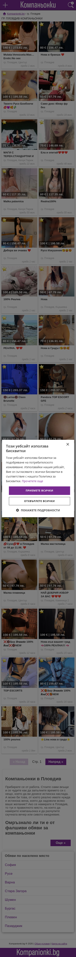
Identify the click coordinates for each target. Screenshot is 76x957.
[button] (38, 510)
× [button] (67, 444)
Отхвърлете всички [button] (39, 501)
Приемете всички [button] (39, 490)
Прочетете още (32, 481)
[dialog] (38, 478)
